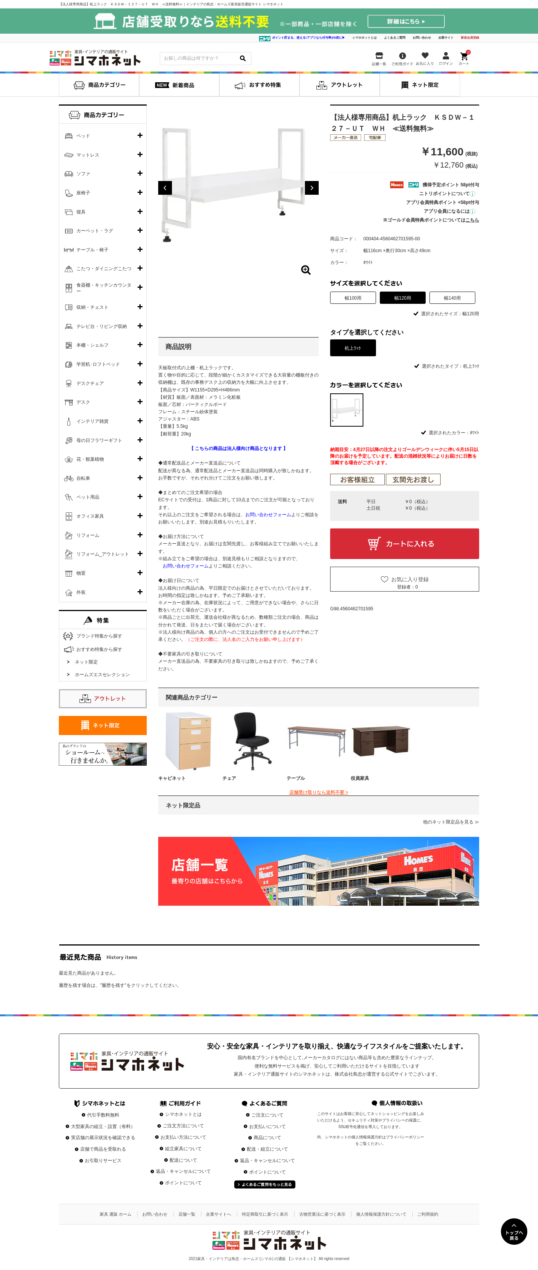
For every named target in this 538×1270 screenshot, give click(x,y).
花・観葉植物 (90, 459)
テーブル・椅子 (92, 250)
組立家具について (183, 1148)
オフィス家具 (90, 516)
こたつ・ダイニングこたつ (103, 268)
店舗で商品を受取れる (103, 1149)
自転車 (83, 478)
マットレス (87, 155)
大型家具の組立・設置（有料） (103, 1126)
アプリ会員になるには (449, 211)
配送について (183, 1160)
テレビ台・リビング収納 (101, 326)
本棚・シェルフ (92, 345)
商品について (267, 1137)
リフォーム (87, 535)
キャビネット (172, 778)
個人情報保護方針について (381, 1214)
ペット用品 (87, 497)
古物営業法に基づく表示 (322, 1214)
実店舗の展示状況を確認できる (103, 1137)
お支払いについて (267, 1126)
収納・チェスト (92, 307)
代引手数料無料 (103, 1115)
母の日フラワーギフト (99, 440)
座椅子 (83, 193)
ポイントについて (183, 1182)
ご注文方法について (183, 1125)
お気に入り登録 (410, 579)
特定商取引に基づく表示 (265, 1214)
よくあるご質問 (394, 37)
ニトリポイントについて (447, 193)
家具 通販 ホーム (115, 1214)
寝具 (81, 212)
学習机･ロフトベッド (98, 364)
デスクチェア (90, 383)
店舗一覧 (186, 1214)
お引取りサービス (103, 1160)
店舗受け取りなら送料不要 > (318, 792)
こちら (472, 220)
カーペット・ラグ (94, 230)
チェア (229, 778)
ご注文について (267, 1115)
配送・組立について (267, 1149)
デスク (83, 402)
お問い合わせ (422, 37)
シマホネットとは (364, 37)
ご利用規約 (427, 1214)
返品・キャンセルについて (183, 1171)
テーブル (296, 778)
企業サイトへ (218, 1214)
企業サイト (446, 37)
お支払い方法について (183, 1137)
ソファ (83, 173)
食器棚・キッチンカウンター (103, 288)
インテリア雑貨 (92, 421)
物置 (81, 573)
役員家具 (360, 778)
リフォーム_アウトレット (103, 554)
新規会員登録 (470, 37)
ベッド (83, 136)
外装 (81, 592)
